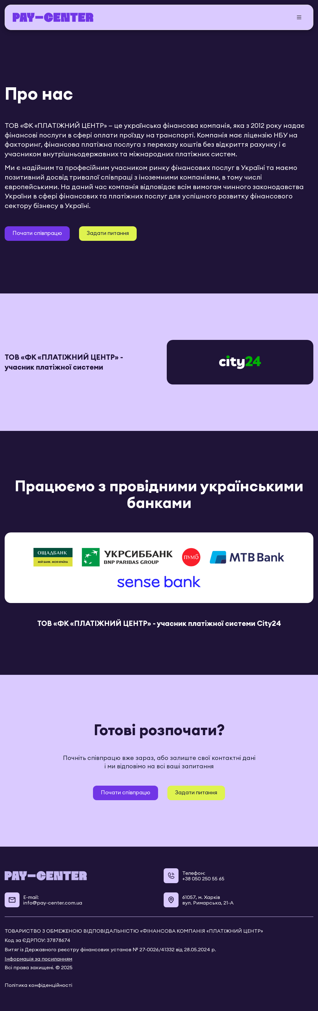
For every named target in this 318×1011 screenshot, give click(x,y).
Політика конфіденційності (38, 985)
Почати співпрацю (37, 232)
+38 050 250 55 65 (203, 878)
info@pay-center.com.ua (52, 902)
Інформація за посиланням (38, 959)
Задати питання (108, 232)
